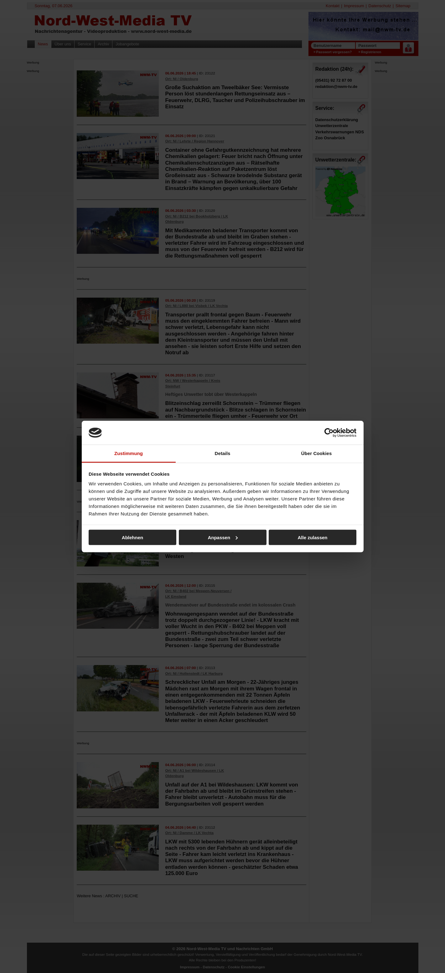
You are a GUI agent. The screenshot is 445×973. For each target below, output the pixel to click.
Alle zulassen (312, 537)
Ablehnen (132, 537)
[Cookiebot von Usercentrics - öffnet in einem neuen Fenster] (329, 432)
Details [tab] (222, 453)
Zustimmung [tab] (128, 453)
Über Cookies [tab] (316, 453)
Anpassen (223, 537)
